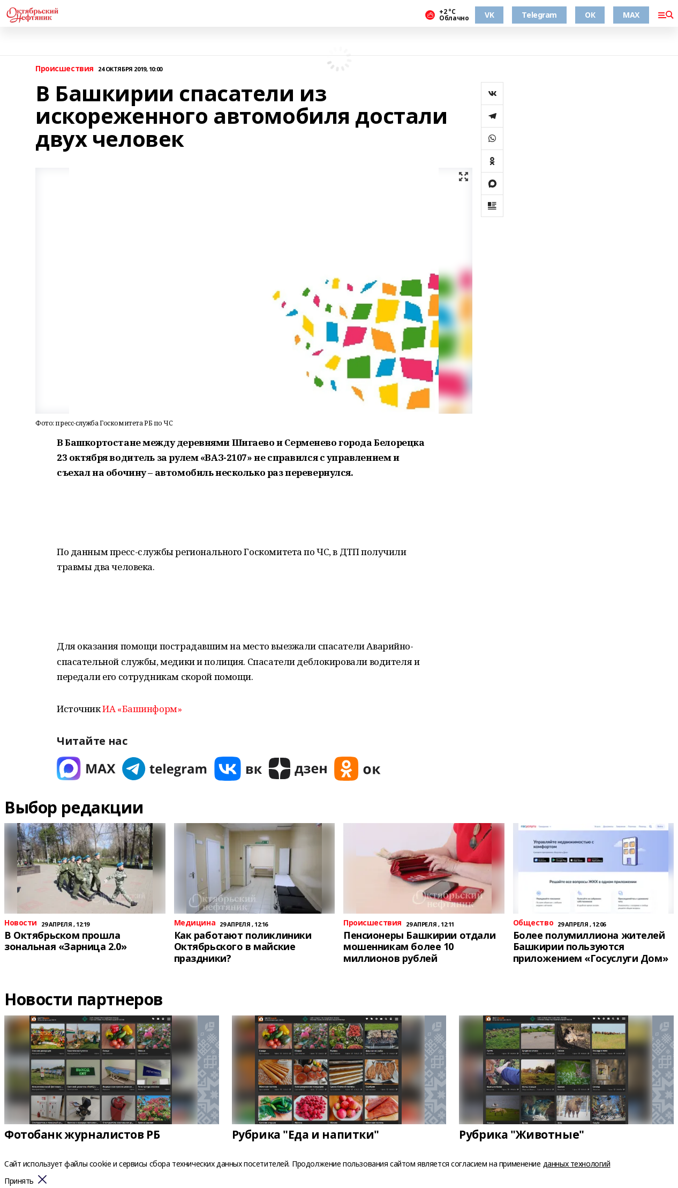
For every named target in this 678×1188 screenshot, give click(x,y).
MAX (631, 15)
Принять (19, 1181)
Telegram (539, 15)
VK (489, 15)
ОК (590, 15)
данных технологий (577, 1164)
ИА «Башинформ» (142, 709)
